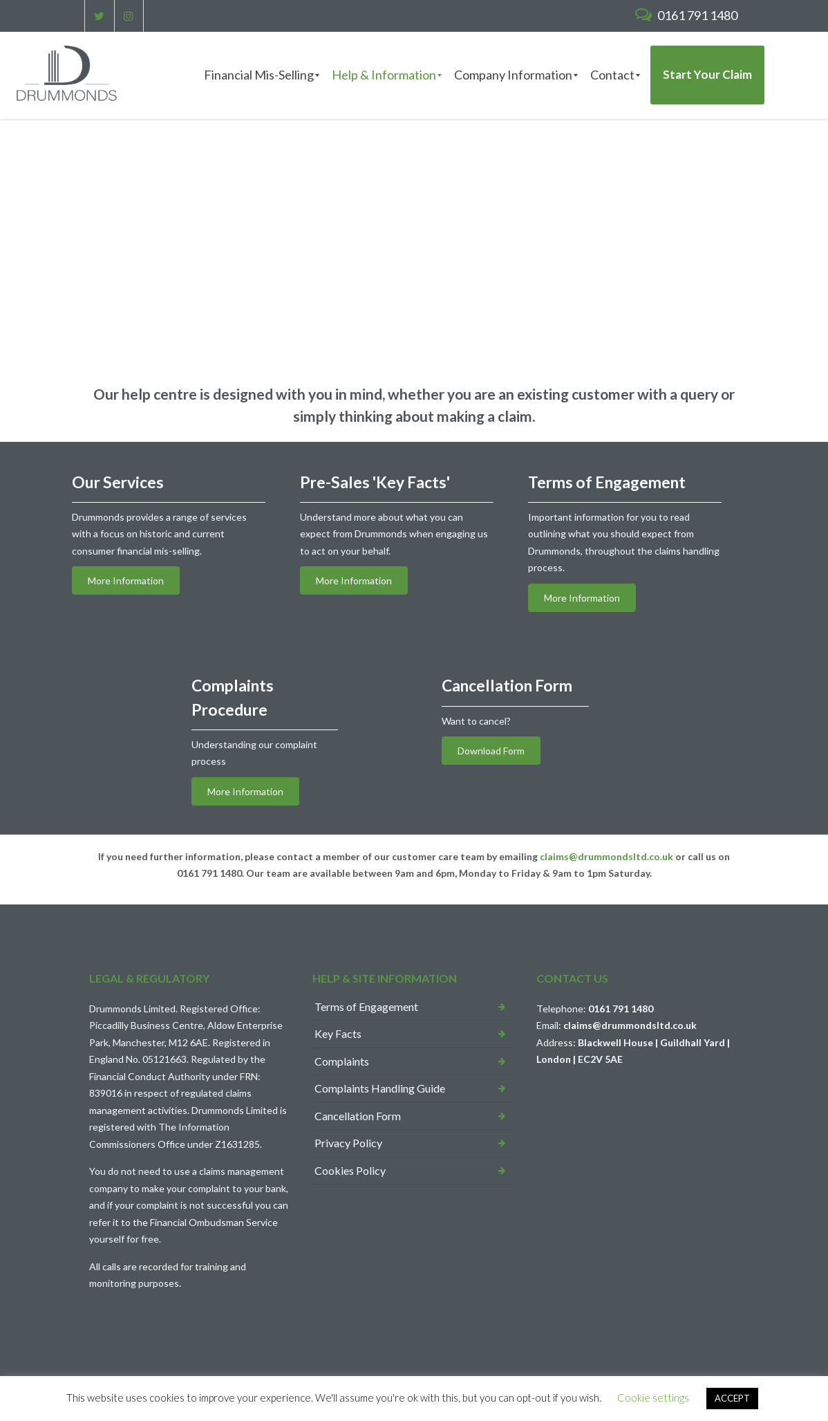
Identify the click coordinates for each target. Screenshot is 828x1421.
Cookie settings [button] (653, 1397)
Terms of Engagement (366, 1006)
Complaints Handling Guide (379, 1088)
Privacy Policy (348, 1142)
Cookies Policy (350, 1170)
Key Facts (337, 1033)
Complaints (341, 1061)
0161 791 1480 (686, 15)
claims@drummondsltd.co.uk (606, 856)
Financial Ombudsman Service (214, 1222)
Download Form (491, 750)
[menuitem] (259, 75)
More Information (126, 580)
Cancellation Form (357, 1115)
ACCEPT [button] (732, 1398)
